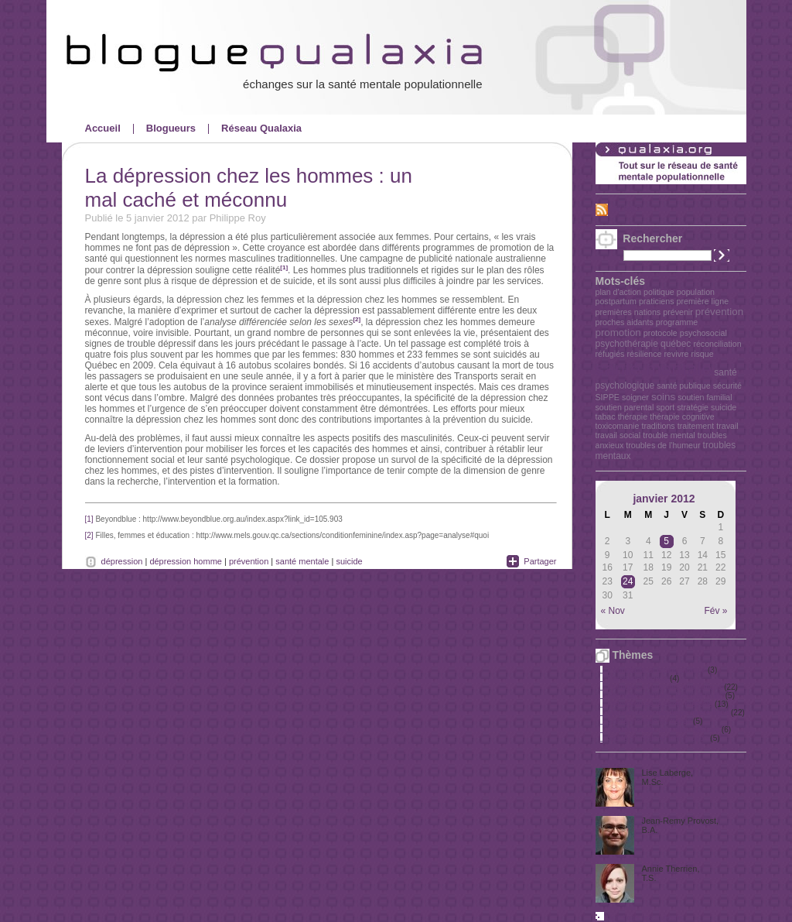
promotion (618, 332)
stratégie (692, 407)
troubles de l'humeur (663, 445)
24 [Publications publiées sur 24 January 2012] (628, 581)
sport (665, 407)
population (696, 291)
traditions (657, 425)
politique (659, 291)
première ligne (703, 301)
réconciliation (717, 343)
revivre (676, 353)
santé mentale (654, 368)
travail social (618, 435)
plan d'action (619, 291)
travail (727, 425)
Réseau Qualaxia (261, 128)
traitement (696, 425)
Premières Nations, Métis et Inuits (666, 695)
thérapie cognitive (682, 416)
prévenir (678, 312)
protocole (661, 333)
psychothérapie (627, 343)
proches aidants (625, 322)
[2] (356, 319)
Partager (540, 561)
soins (663, 397)
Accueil (103, 128)
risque (702, 353)
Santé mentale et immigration (658, 738)
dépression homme (185, 561)
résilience (643, 353)
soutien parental (625, 407)
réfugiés (610, 353)
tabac (606, 416)
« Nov (613, 610)
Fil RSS (627, 209)
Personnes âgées (638, 678)
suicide (723, 407)
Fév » (715, 610)
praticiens (656, 301)
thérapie (633, 416)
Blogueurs (171, 128)
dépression (122, 561)
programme (677, 322)
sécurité (727, 385)
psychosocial (703, 333)
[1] (284, 267)
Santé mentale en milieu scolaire (664, 729)
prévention (719, 311)
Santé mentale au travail (649, 721)
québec (676, 343)
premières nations (628, 312)
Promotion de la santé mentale (660, 704)
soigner (635, 397)
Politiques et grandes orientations (665, 687)
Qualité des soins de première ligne (668, 712)
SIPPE (608, 397)
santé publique (683, 385)
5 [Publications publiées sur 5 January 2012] (666, 541)
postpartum (616, 301)
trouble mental (669, 435)
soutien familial (705, 397)
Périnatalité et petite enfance (657, 670)
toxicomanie (618, 425)
